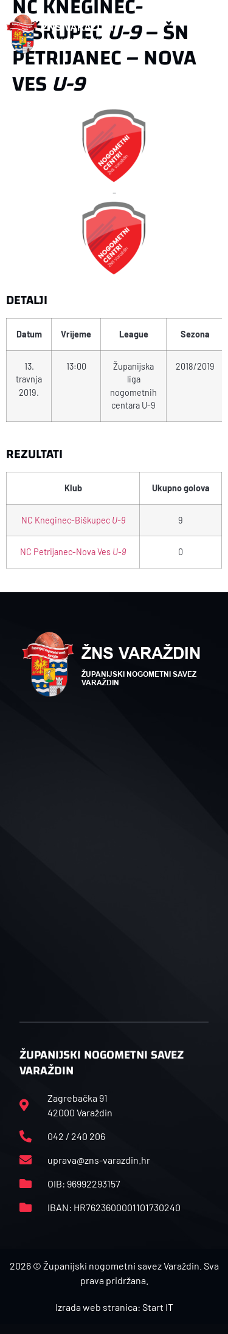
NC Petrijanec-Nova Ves (73, 552)
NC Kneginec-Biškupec (73, 520)
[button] (209, 34)
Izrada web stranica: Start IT (114, 1307)
